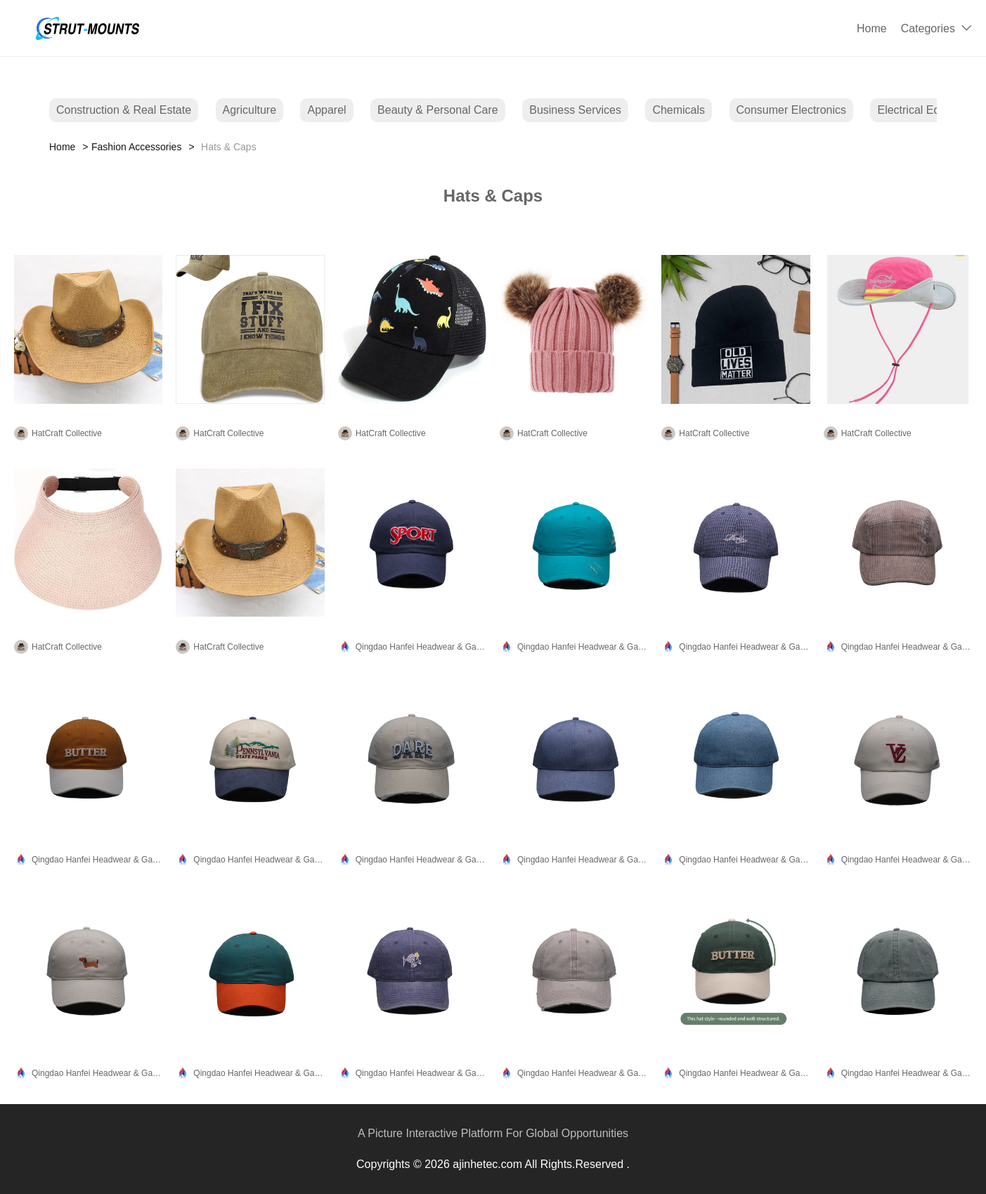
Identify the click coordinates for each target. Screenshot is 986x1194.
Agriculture (249, 110)
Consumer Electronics (792, 110)
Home (872, 28)
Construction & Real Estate (123, 110)
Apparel (326, 110)
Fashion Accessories (136, 146)
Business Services (575, 110)
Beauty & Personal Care (437, 110)
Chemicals (678, 110)
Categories (928, 28)
